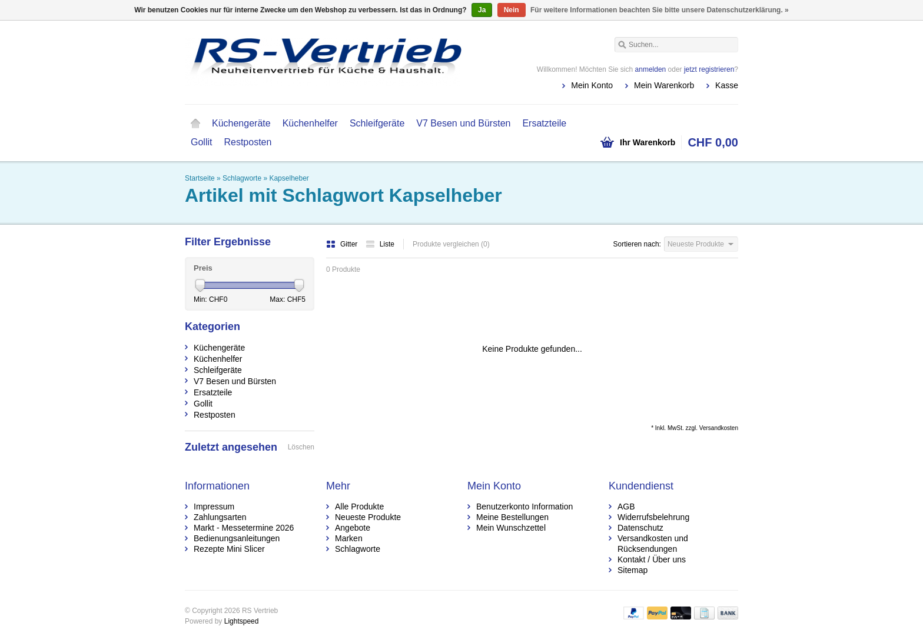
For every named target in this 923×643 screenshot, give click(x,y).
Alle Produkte (359, 506)
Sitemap (632, 570)
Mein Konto (592, 85)
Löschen (301, 447)
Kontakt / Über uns (651, 559)
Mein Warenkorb (664, 85)
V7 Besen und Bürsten (463, 123)
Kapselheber (288, 178)
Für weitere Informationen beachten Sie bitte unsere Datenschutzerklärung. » (659, 10)
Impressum (214, 506)
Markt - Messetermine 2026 (244, 527)
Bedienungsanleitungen (237, 538)
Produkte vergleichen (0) (451, 244)
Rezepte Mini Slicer (229, 549)
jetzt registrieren (709, 69)
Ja (482, 10)
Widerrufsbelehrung (653, 517)
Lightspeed (241, 621)
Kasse (726, 85)
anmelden (650, 69)
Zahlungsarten (220, 517)
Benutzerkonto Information (524, 506)
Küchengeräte (241, 123)
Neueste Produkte (368, 517)
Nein (511, 10)
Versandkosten (718, 428)
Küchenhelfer (310, 123)
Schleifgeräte (377, 123)
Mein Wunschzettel (511, 527)
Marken (349, 538)
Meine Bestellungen (512, 517)
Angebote (352, 527)
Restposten (247, 142)
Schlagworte (242, 178)
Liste (380, 244)
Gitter (343, 244)
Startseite (195, 123)
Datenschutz (640, 527)
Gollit (201, 142)
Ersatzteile (544, 123)
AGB (626, 506)
